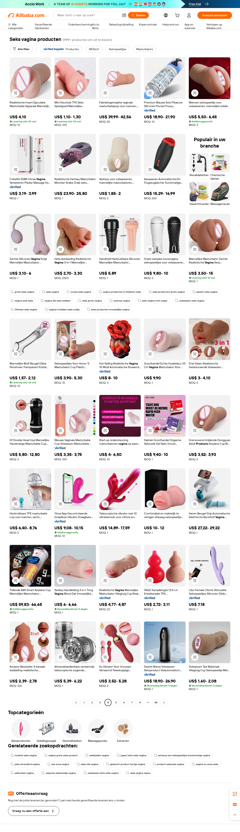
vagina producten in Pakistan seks (120, 292)
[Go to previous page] (76, 702)
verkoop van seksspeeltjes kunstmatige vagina (182, 755)
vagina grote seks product (61, 755)
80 (156, 702)
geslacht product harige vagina (125, 764)
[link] (235, 794)
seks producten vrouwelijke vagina (108, 309)
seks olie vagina (87, 764)
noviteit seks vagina (24, 755)
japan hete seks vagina (131, 755)
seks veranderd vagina (25, 764)
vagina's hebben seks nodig (62, 309)
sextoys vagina (120, 300)
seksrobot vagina (22, 773)
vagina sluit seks (22, 300)
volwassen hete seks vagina (101, 773)
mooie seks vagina (79, 292)
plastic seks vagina (205, 292)
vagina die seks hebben (56, 300)
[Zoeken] (138, 15)
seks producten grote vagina (167, 292)
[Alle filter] (21, 49)
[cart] (178, 15)
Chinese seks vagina (24, 309)
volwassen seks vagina (189, 300)
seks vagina (50, 292)
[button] (124, 15)
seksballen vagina (97, 755)
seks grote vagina (90, 300)
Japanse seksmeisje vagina (58, 773)
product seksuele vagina (168, 764)
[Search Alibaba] (87, 15)
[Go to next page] (164, 702)
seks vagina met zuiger (153, 300)
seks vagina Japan (138, 773)
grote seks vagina (22, 292)
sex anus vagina (58, 764)
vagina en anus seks (205, 764)
